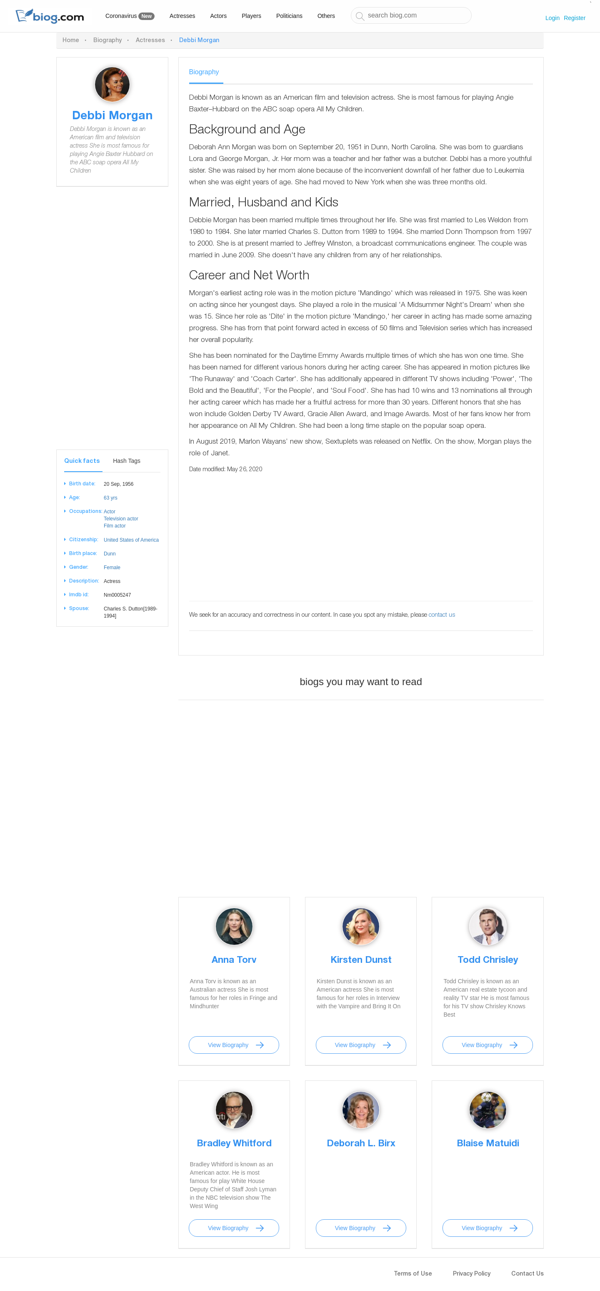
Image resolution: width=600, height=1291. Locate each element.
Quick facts (82, 462)
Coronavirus (130, 16)
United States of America (131, 540)
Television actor (121, 519)
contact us (442, 615)
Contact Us (527, 1274)
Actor (109, 512)
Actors (218, 16)
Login (552, 18)
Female (112, 567)
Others (326, 16)
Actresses (182, 16)
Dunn (110, 554)
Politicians (289, 16)
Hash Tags (126, 460)
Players (251, 16)
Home (70, 41)
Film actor (115, 526)
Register (574, 18)
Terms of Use (413, 1274)
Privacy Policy (471, 1274)
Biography (107, 41)
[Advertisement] (112, 324)
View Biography (228, 1045)
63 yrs (111, 498)
